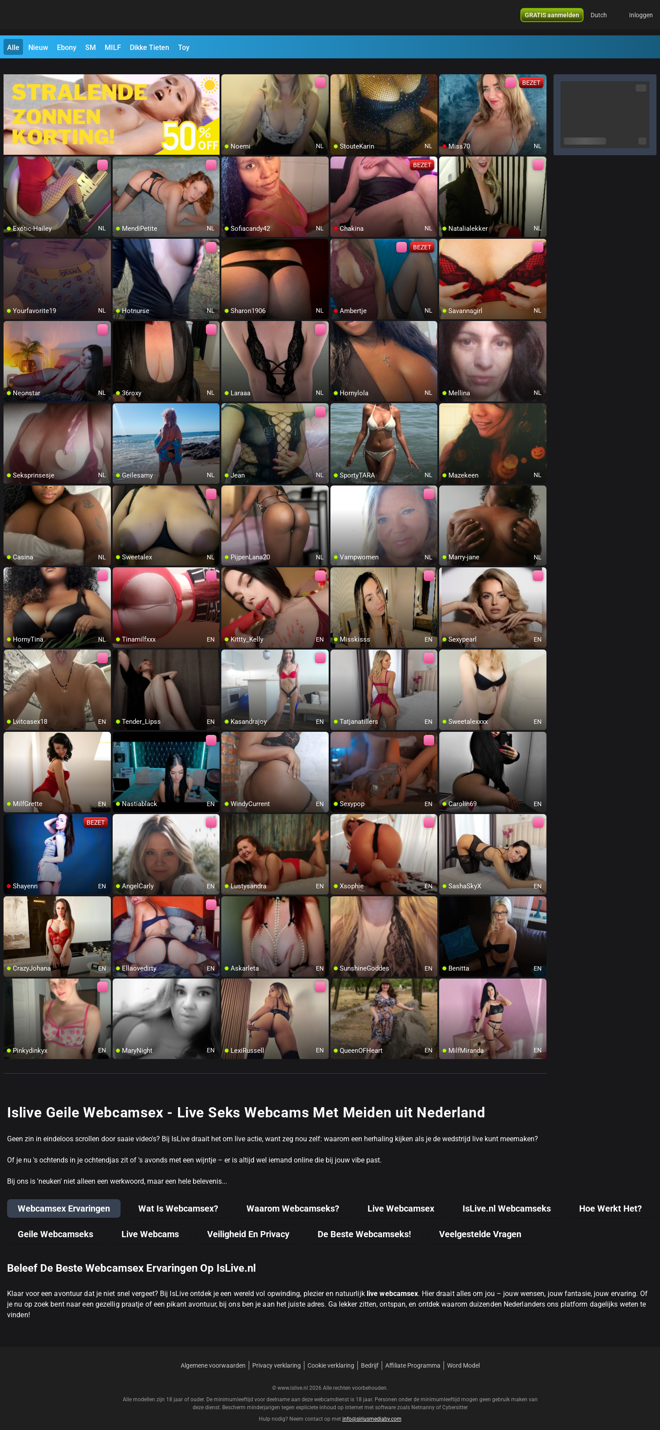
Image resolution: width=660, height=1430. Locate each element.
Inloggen (641, 17)
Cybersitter (455, 1397)
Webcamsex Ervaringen (64, 1198)
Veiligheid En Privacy (248, 1223)
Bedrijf (370, 1354)
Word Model (463, 1354)
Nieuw (38, 47)
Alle (13, 47)
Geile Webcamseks (55, 1223)
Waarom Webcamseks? (293, 1198)
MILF (113, 47)
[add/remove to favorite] (228, 71)
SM (90, 47)
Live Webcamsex (401, 1198)
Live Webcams (150, 1223)
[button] (604, 17)
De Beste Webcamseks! (364, 1223)
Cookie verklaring (330, 1354)
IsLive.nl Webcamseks (507, 1198)
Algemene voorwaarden (213, 1354)
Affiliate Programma (412, 1354)
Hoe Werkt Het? (610, 1198)
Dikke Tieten (149, 47)
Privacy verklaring (276, 1354)
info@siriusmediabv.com (372, 1408)
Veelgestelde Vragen (480, 1223)
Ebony (66, 47)
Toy (184, 47)
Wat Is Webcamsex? (178, 1198)
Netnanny (423, 1397)
